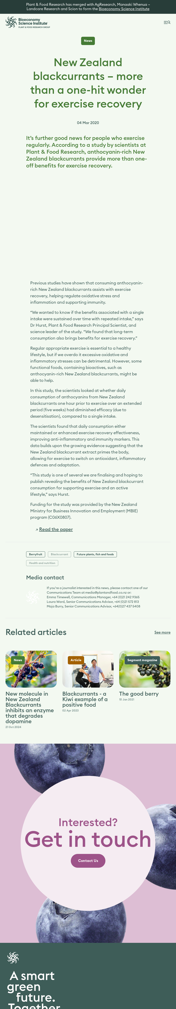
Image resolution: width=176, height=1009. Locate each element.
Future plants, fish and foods (95, 554)
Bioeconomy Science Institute (124, 9)
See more (162, 632)
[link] (54, 529)
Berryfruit (35, 554)
